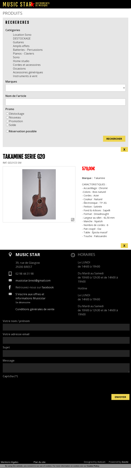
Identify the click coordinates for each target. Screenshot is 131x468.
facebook (48, 287)
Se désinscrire (23, 302)
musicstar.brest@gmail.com (33, 280)
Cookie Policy (93, 466)
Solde (11, 125)
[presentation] (29, 385)
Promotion (14, 121)
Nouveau (13, 117)
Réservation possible (23, 131)
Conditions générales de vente (35, 309)
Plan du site (40, 462)
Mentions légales (9, 462)
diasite (125, 461)
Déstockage (15, 114)
